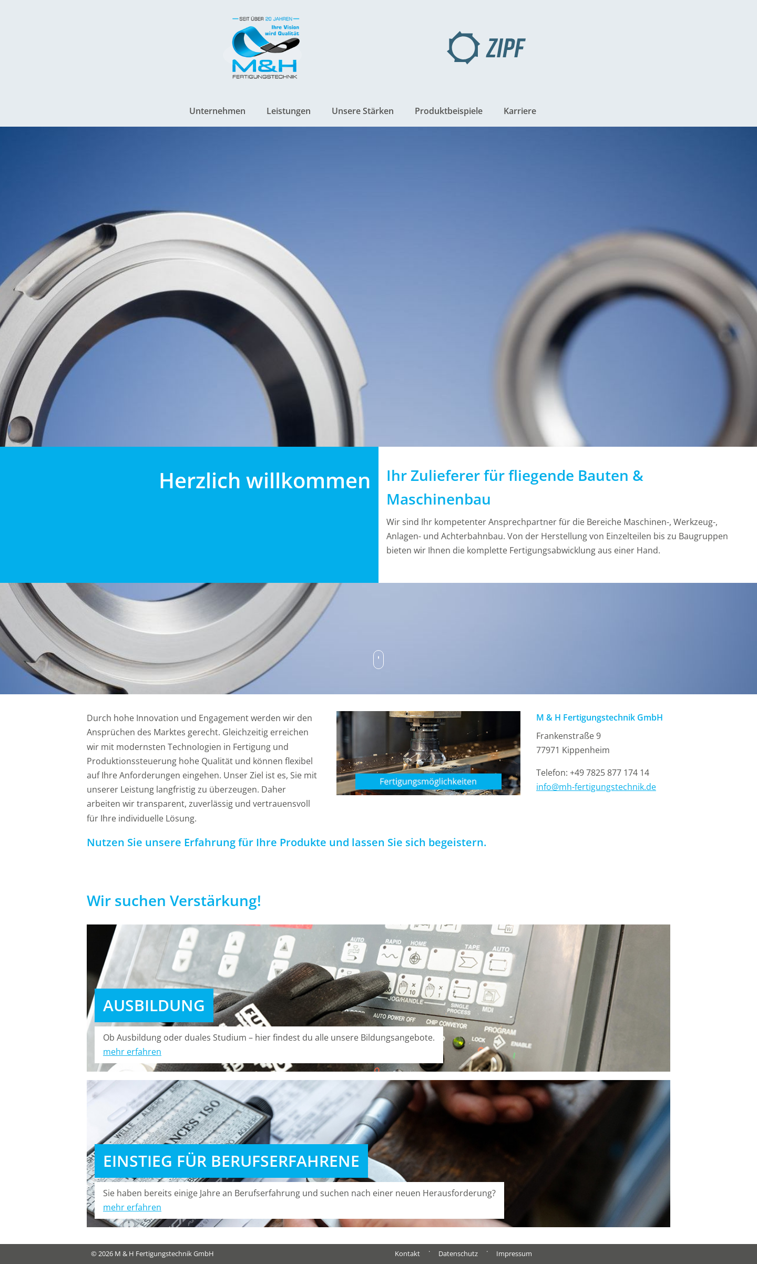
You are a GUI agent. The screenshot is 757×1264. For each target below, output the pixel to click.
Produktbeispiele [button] (449, 111)
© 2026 (152, 1253)
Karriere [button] (520, 111)
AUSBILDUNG (154, 1005)
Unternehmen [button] (217, 111)
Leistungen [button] (289, 111)
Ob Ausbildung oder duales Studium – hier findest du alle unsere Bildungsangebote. (269, 1044)
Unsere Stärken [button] (363, 111)
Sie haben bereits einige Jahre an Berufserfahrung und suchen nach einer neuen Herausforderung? (299, 1200)
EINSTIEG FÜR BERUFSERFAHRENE (231, 1160)
